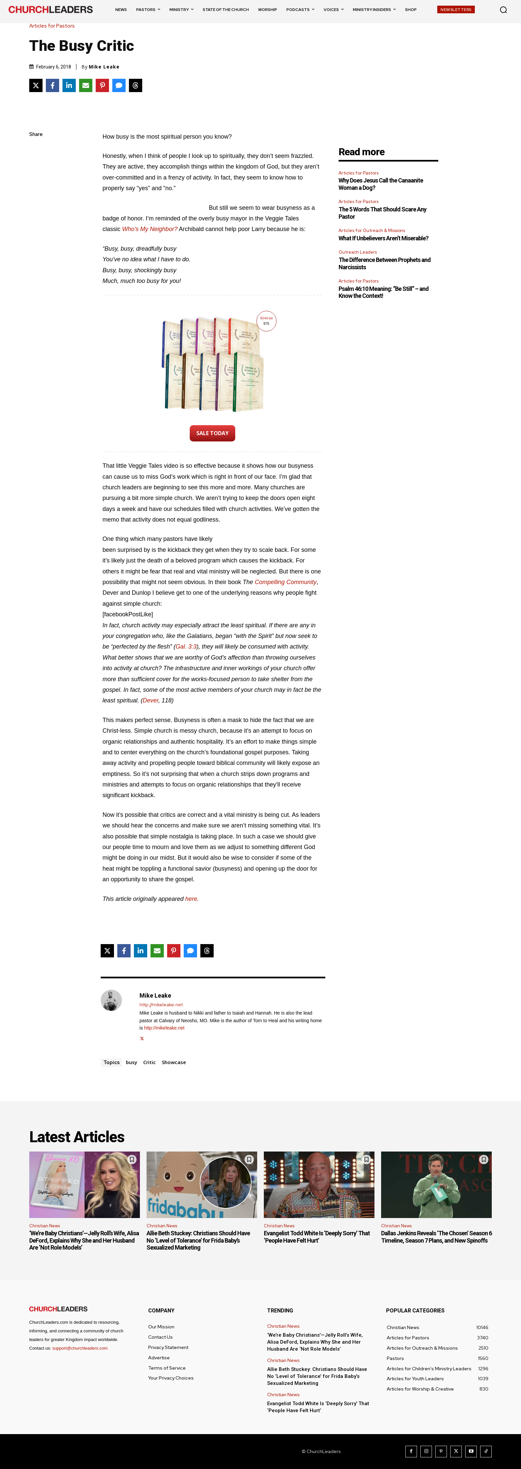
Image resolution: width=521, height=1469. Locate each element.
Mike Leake (104, 67)
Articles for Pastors (53, 26)
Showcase (174, 1062)
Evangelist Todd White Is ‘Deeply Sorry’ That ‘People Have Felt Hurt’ (317, 1237)
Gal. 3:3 (186, 646)
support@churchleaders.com (79, 1348)
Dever (150, 700)
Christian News (44, 1226)
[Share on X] (36, 85)
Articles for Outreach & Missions (372, 230)
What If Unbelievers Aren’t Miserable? (383, 238)
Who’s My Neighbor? (149, 229)
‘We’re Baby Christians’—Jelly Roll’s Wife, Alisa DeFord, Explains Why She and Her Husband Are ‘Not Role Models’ (84, 1240)
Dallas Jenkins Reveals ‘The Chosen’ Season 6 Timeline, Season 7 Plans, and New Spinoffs (436, 1237)
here (191, 899)
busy (131, 1062)
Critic (149, 1062)
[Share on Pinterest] (102, 85)
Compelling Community (286, 582)
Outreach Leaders (358, 252)
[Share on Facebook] (52, 85)
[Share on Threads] (135, 85)
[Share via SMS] (119, 85)
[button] (503, 9)
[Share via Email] (85, 85)
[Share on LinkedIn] (69, 85)
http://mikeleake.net (161, 1005)
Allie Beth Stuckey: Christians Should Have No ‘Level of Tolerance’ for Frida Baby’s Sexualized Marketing (198, 1240)
